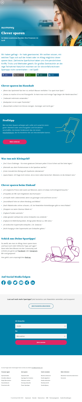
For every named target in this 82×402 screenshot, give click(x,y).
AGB (47, 398)
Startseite (63, 378)
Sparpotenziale (25, 375)
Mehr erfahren (15, 142)
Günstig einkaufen (26, 383)
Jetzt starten (41, 342)
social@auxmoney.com (37, 367)
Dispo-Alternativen (6, 380)
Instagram (33, 251)
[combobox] (41, 336)
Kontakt (34, 398)
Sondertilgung (44, 385)
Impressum (28, 398)
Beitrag (28, 257)
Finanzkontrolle (5, 385)
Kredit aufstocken (45, 380)
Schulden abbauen (6, 378)
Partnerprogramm (54, 398)
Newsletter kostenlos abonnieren (69, 375)
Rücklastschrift (45, 383)
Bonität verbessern (46, 375)
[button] (7, 74)
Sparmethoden (5, 375)
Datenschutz (41, 398)
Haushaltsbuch (5, 383)
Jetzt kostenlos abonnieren (41, 306)
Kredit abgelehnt (45, 378)
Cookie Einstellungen (65, 398)
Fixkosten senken (25, 380)
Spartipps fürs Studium (27, 378)
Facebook (21, 251)
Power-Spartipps (25, 385)
